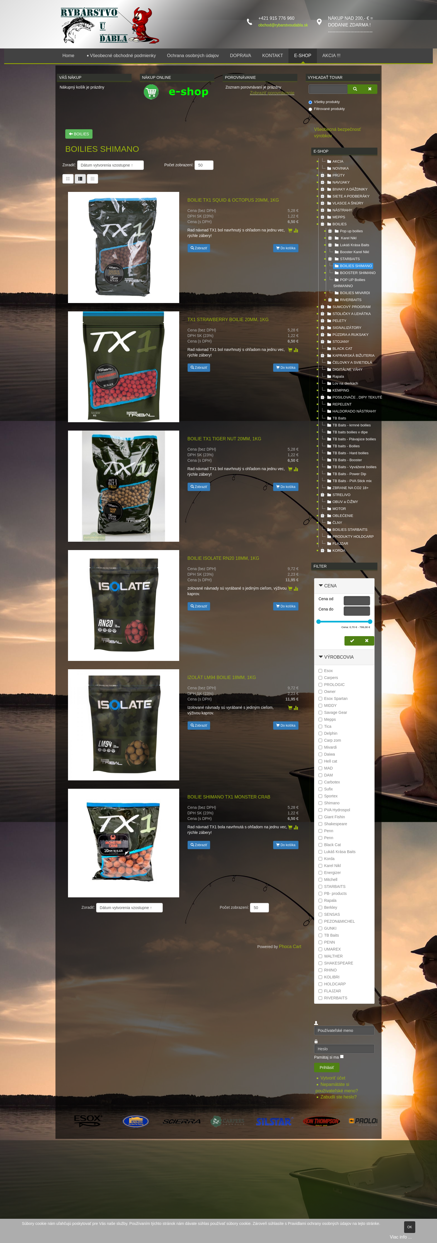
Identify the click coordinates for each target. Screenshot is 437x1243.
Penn (326, 831)
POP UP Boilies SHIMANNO (349, 282)
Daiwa (327, 754)
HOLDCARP (332, 984)
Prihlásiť (327, 1067)
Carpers (328, 677)
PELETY (336, 321)
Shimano (329, 803)
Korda (326, 858)
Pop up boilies (348, 231)
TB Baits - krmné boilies (348, 425)
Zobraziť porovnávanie (272, 93)
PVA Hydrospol (334, 810)
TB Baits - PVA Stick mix (349, 481)
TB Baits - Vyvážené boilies (351, 467)
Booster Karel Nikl (351, 252)
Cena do (326, 609)
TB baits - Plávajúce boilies (351, 439)
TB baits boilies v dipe (347, 432)
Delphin (328, 733)
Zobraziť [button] (199, 248)
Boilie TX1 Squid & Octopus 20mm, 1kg (233, 200)
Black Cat (330, 844)
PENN (327, 942)
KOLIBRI (329, 977)
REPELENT (339, 404)
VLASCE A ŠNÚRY (344, 203)
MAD (326, 768)
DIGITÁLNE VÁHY (344, 370)
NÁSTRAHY (339, 210)
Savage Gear (333, 712)
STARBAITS (346, 259)
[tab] (344, 586)
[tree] (344, 356)
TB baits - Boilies (343, 446)
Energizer (330, 872)
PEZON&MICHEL (337, 921)
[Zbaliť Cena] (321, 585)
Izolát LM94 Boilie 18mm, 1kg (222, 677)
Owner (327, 691)
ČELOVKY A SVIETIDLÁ (349, 363)
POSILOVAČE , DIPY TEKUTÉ (354, 397)
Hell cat (328, 761)
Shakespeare (333, 824)
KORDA (335, 551)
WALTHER (331, 956)
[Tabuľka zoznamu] (80, 179)
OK (409, 1227)
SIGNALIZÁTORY (343, 328)
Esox (326, 670)
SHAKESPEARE (336, 963)
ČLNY (334, 523)
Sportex (328, 796)
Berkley (328, 907)
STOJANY (337, 342)
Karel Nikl (344, 238)
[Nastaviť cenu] (352, 641)
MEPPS (335, 217)
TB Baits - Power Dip (346, 474)
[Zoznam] (92, 179)
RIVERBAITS (347, 300)
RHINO (328, 970)
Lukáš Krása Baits (351, 245)
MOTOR (336, 509)
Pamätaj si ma (326, 1057)
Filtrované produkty (327, 109)
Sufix (326, 789)
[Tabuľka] (68, 179)
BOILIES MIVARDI (351, 293)
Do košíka (285, 248)
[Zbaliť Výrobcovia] (321, 657)
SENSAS (329, 914)
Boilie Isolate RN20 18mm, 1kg (223, 558)
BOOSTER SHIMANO (354, 273)
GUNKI (327, 928)
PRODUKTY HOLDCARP (350, 537)
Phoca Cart (290, 946)
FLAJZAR (337, 544)
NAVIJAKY (338, 182)
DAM (326, 775)
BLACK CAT (339, 349)
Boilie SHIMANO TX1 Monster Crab (229, 797)
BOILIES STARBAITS (346, 530)
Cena (330, 585)
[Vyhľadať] (355, 89)
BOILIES (79, 134)
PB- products (333, 893)
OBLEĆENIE (339, 516)
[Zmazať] (369, 89)
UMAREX (330, 949)
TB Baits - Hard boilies (347, 453)
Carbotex (329, 782)
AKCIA (334, 161)
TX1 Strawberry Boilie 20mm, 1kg (228, 319)
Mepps (327, 719)
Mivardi (328, 747)
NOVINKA (337, 168)
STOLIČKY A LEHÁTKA (348, 314)
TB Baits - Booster (344, 460)
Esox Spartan (333, 698)
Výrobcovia (339, 657)
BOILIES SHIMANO (352, 266)
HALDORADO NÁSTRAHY (351, 411)
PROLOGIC (332, 684)
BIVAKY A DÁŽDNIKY (347, 189)
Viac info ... (401, 1237)
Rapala (335, 376)
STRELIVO (338, 495)
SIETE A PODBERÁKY (348, 196)
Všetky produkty (324, 102)
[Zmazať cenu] (366, 641)
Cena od (326, 599)
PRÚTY (335, 175)
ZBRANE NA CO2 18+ (347, 488)
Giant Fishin (332, 817)
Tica (325, 726)
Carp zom (330, 740)
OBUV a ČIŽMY (342, 502)
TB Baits (336, 418)
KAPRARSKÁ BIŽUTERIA (350, 356)
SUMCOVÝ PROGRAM (348, 307)
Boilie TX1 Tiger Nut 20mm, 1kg (224, 438)
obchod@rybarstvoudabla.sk (283, 25)
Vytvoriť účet (333, 1078)
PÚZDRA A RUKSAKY (347, 335)
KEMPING (337, 390)
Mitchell (328, 879)
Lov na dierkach (342, 383)
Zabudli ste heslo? (339, 1097)
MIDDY (328, 705)
